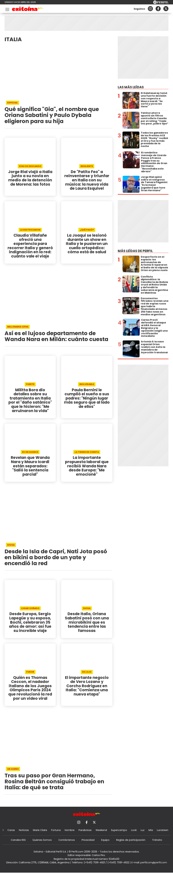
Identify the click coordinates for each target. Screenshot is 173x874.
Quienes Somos (42, 841)
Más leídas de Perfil (135, 251)
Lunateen (162, 831)
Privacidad (88, 841)
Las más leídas (131, 87)
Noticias (24, 831)
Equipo (105, 841)
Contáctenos (66, 841)
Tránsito (157, 841)
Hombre (70, 831)
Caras (11, 831)
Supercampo (119, 831)
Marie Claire (40, 831)
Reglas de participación (130, 841)
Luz (142, 831)
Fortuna (56, 831)
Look (134, 831)
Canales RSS (18, 841)
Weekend (101, 831)
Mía (151, 831)
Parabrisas (85, 831)
